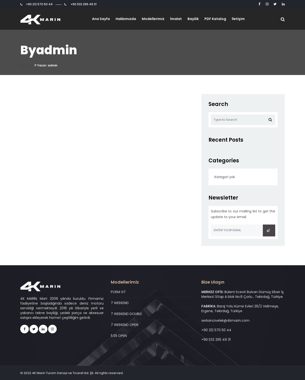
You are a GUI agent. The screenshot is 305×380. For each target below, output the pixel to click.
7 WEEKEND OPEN (124, 324)
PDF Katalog (215, 18)
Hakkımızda (126, 18)
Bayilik (193, 18)
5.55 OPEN (119, 335)
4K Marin (26, 65)
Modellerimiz (153, 18)
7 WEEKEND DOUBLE (126, 313)
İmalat (176, 18)
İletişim (238, 18)
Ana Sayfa (101, 18)
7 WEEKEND (120, 302)
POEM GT (118, 292)
